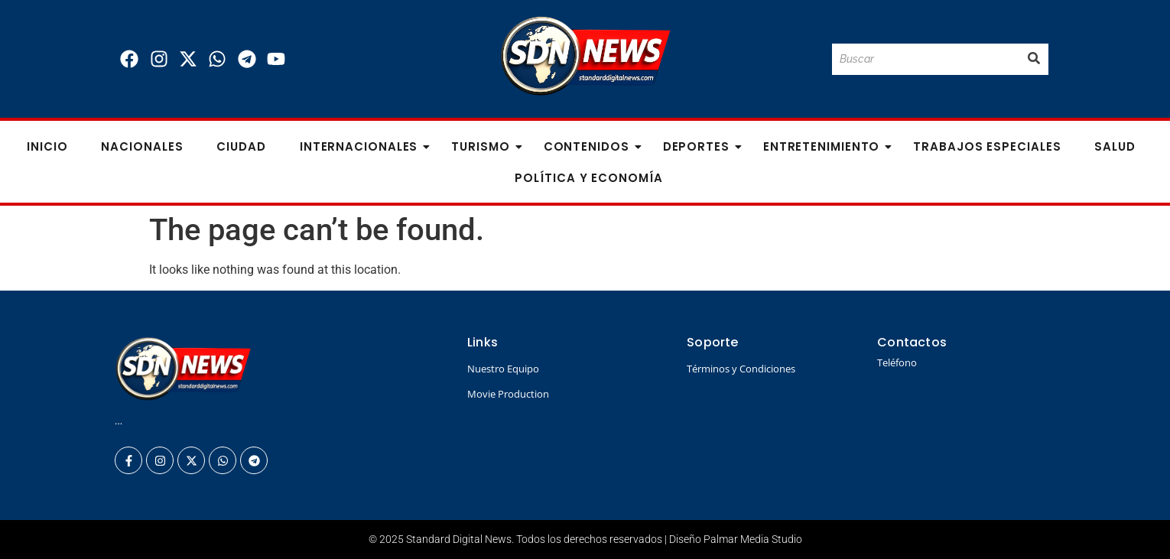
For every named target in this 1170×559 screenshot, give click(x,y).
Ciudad (240, 146)
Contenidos (591, 146)
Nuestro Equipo (503, 368)
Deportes (701, 146)
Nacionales (142, 146)
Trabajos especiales (987, 146)
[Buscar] (925, 59)
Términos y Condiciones (741, 368)
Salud (1115, 146)
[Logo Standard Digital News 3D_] (585, 56)
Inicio (47, 146)
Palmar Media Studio (753, 539)
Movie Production (508, 394)
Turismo (484, 146)
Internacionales (363, 146)
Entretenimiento (826, 146)
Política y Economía (588, 178)
